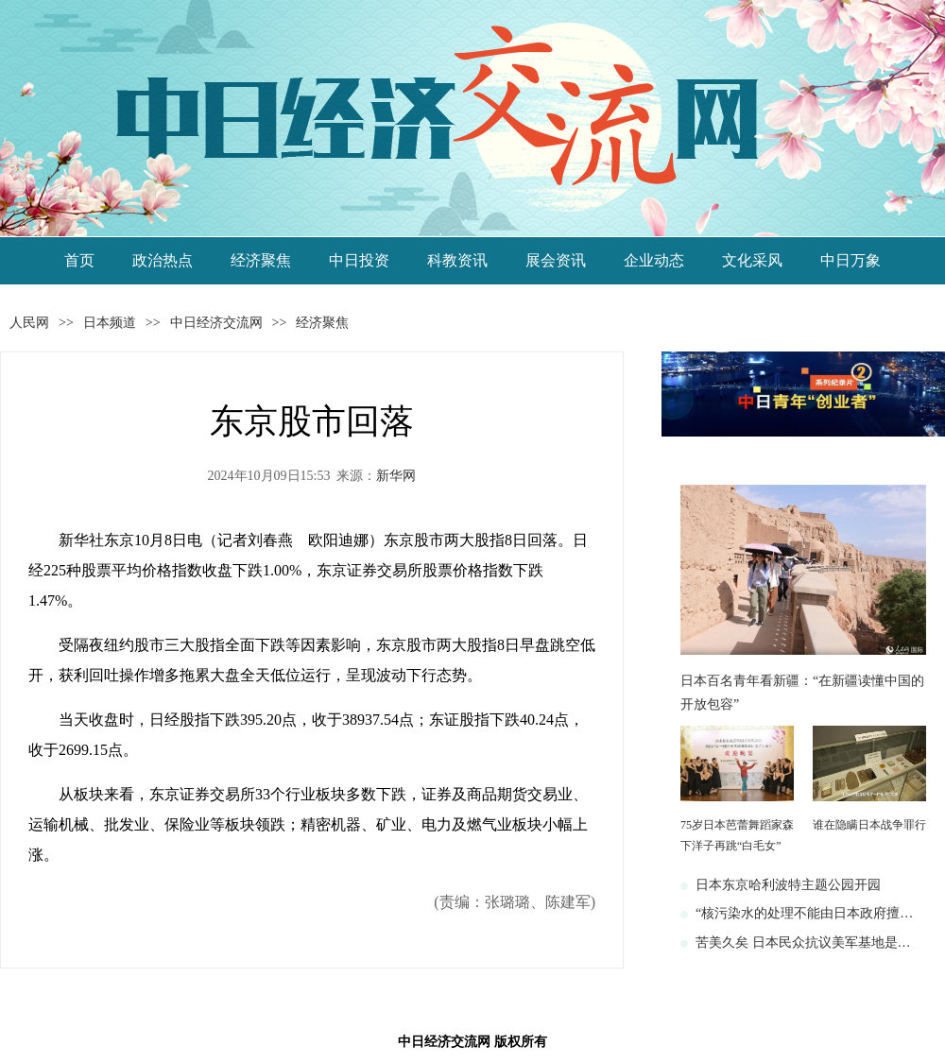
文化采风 (752, 260)
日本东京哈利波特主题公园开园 (788, 885)
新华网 (396, 476)
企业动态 (654, 260)
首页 (79, 260)
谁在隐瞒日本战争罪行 (869, 825)
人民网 (29, 323)
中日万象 (850, 260)
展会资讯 (555, 260)
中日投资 (359, 260)
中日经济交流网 (216, 323)
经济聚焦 (261, 260)
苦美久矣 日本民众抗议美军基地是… (803, 942)
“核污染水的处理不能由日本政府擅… (804, 913)
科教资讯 (457, 260)
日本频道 (109, 323)
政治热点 (162, 260)
